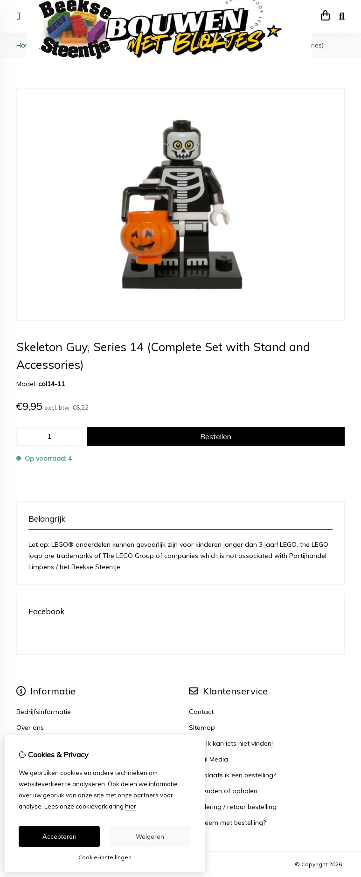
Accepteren (59, 836)
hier (130, 806)
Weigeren (150, 836)
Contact (201, 711)
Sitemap (202, 727)
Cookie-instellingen (105, 857)
